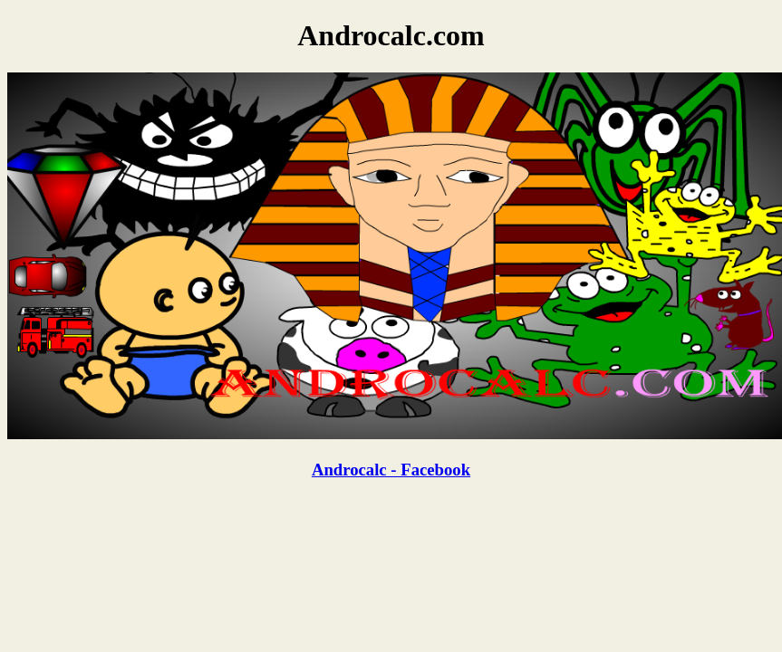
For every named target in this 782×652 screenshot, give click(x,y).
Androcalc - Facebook (391, 469)
